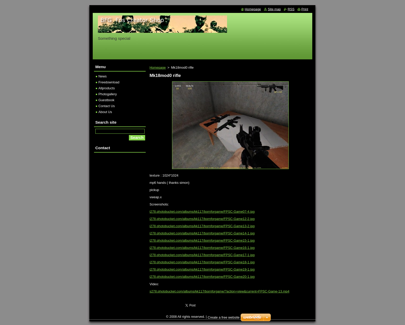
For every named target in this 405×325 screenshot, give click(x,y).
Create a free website (224, 317)
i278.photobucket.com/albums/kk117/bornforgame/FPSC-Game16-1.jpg (202, 248)
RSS (291, 9)
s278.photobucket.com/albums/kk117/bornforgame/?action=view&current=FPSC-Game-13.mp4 (219, 291)
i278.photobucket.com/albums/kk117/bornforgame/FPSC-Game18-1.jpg (202, 262)
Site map (274, 9)
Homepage (158, 67)
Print (304, 9)
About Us (105, 112)
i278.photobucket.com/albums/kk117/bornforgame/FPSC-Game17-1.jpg (202, 255)
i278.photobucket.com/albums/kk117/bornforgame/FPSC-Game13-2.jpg (202, 226)
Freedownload (108, 82)
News (102, 76)
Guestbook (106, 100)
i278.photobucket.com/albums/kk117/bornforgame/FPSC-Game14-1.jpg (202, 233)
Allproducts (106, 88)
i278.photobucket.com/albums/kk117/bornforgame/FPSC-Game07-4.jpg (202, 211)
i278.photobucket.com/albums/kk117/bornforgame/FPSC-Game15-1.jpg (202, 240)
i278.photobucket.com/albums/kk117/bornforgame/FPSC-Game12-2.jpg (202, 219)
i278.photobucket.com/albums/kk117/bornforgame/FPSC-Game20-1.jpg (202, 277)
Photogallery (107, 94)
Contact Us (106, 106)
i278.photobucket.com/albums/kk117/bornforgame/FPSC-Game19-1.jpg (202, 269)
